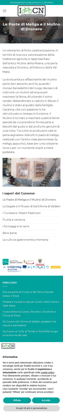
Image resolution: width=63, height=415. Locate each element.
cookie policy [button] (47, 372)
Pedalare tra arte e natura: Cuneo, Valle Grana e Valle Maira (31, 303)
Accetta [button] (46, 400)
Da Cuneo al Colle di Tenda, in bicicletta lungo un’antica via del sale (30, 333)
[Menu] (5, 11)
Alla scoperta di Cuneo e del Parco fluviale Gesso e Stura (28, 294)
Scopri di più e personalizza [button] (31, 408)
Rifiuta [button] (17, 400)
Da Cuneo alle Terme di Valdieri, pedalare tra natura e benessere (29, 323)
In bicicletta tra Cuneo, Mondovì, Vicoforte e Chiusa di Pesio (29, 313)
